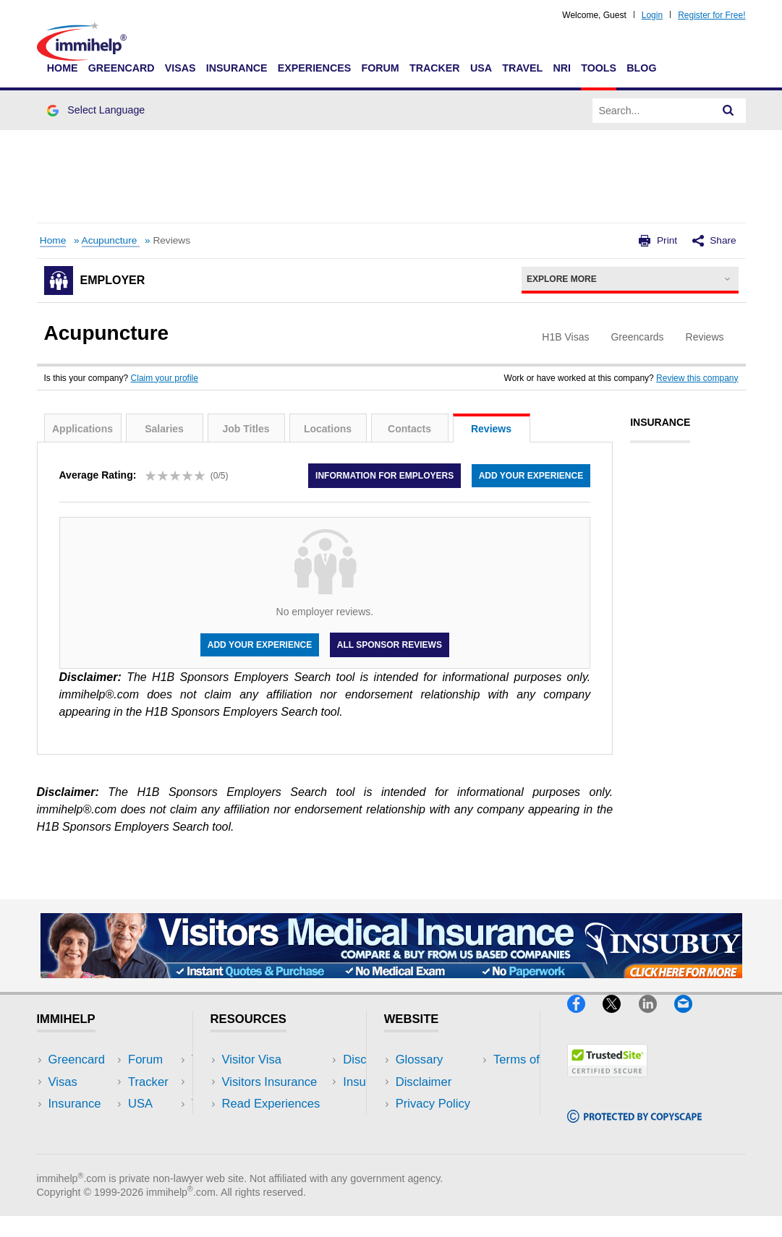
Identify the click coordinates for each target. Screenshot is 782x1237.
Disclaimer (424, 1082)
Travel (522, 68)
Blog (641, 68)
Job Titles (245, 429)
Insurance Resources (279, 1147)
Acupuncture (111, 240)
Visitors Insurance (270, 1082)
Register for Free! (711, 15)
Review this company (697, 378)
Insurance (237, 68)
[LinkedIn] (656, 1018)
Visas (180, 68)
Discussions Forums (276, 1125)
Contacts (409, 429)
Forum (380, 68)
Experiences (314, 68)
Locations (328, 429)
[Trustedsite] (607, 1083)
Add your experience (531, 476)
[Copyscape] (634, 1129)
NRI (562, 68)
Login (652, 15)
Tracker (434, 68)
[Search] (728, 110)
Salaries (164, 429)
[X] (620, 1018)
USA (481, 68)
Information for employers (384, 476)
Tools (598, 68)
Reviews (491, 429)
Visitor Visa (251, 1059)
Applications (82, 429)
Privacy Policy (433, 1103)
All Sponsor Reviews (389, 645)
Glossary (419, 1059)
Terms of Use (431, 1125)
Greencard (121, 68)
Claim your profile (164, 378)
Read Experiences (271, 1103)
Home (62, 68)
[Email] (690, 1018)
